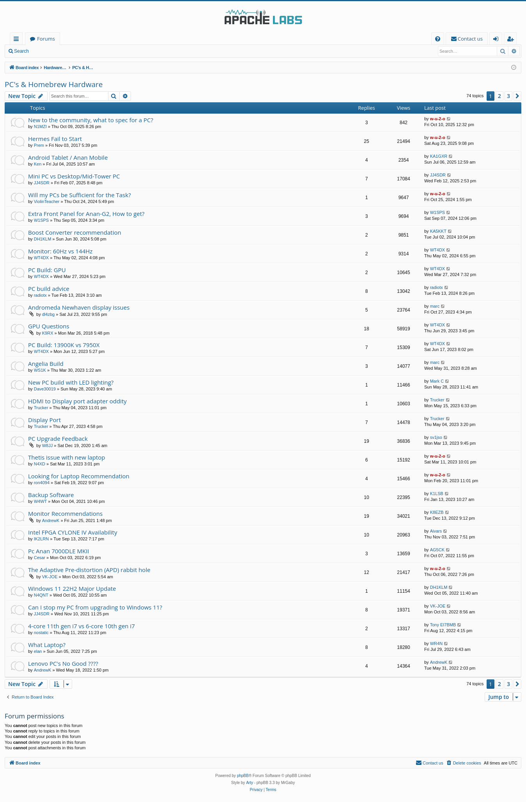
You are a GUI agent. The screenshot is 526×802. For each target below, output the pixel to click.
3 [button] (508, 96)
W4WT (40, 501)
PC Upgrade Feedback (58, 438)
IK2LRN (41, 538)
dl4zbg (48, 314)
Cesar (39, 557)
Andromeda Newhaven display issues (78, 307)
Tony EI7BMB (443, 624)
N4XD (39, 464)
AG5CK (437, 549)
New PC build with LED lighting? (70, 382)
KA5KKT (438, 231)
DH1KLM (42, 239)
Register (72, 51)
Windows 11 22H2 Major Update (72, 588)
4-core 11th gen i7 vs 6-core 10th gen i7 (81, 626)
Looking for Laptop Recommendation (78, 476)
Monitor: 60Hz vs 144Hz (60, 251)
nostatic (41, 632)
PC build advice (48, 288)
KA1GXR (439, 156)
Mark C (437, 381)
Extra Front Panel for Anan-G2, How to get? (86, 213)
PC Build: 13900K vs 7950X (63, 345)
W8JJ (47, 445)
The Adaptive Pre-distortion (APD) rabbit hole (89, 570)
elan (38, 651)
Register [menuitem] (512, 40)
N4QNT (41, 595)
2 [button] (499, 96)
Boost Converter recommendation (74, 232)
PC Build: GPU (47, 270)
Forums (46, 38)
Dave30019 (45, 389)
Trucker (41, 407)
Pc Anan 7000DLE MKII (58, 551)
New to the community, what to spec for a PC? (90, 120)
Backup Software (51, 495)
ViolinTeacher (47, 201)
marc (434, 306)
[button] (517, 96)
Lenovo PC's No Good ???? (63, 663)
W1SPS (41, 220)
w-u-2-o (437, 118)
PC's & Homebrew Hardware (54, 84)
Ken (38, 164)
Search (21, 51)
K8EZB (437, 512)
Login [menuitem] (497, 40)
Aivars (436, 531)
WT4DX (41, 257)
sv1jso (436, 437)
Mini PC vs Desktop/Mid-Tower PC (74, 176)
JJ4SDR (42, 182)
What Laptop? (47, 645)
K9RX (47, 333)
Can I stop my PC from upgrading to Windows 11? (95, 607)
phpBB (243, 775)
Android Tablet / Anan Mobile (68, 157)
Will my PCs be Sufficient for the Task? (79, 195)
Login (45, 51)
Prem (39, 145)
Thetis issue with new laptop (66, 457)
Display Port (44, 420)
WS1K (40, 370)
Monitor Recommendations (65, 513)
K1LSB (436, 493)
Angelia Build (46, 363)
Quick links (17, 40)
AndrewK (51, 520)
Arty (249, 783)
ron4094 (42, 482)
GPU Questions (48, 326)
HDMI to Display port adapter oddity (77, 401)
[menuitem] (438, 39)
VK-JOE (50, 576)
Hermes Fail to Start (55, 139)
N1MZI (40, 126)
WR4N (436, 643)
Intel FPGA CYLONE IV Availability (72, 532)
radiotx (40, 295)
